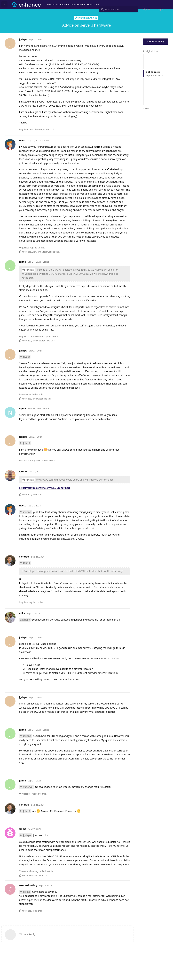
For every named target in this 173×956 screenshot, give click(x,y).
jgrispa (30, 269)
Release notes (79, 4)
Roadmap (65, 4)
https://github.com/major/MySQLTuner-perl (44, 487)
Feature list (53, 4)
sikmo (26, 891)
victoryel (28, 786)
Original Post (150, 51)
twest (26, 356)
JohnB (26, 443)
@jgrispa (25, 619)
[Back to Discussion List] (4, 4)
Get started (93, 4)
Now (146, 108)
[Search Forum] (118, 9)
